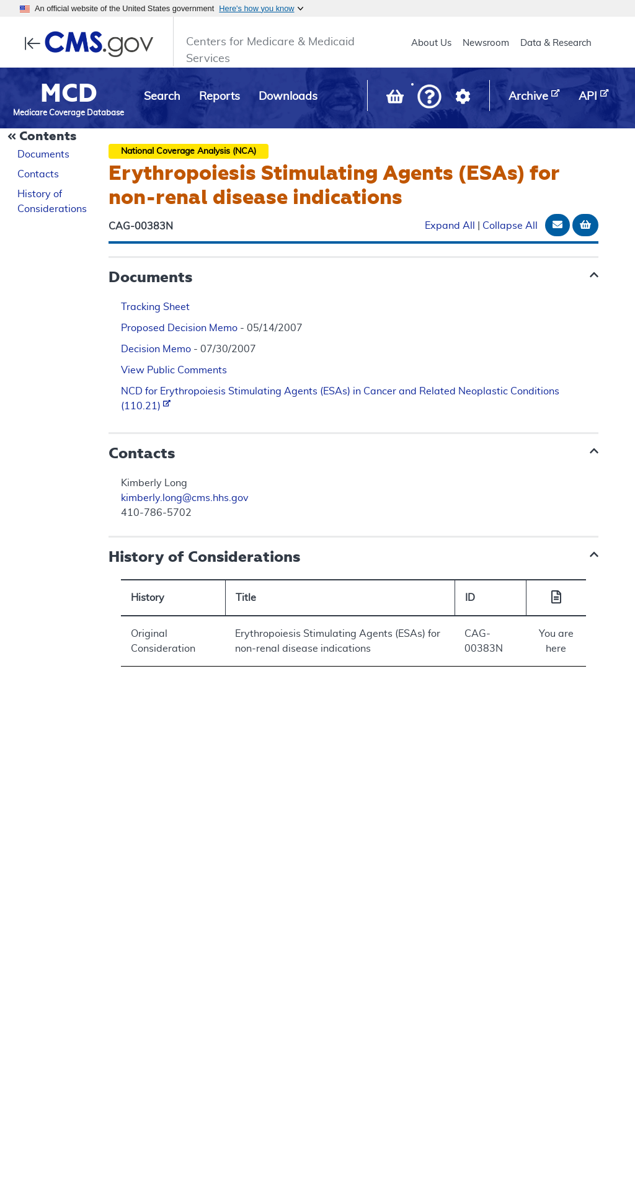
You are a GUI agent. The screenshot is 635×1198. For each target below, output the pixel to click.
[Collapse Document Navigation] (43, 137)
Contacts (38, 174)
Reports (219, 96)
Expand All (450, 226)
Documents (43, 154)
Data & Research (556, 43)
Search (162, 96)
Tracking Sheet (155, 307)
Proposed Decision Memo (179, 328)
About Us (431, 43)
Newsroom (486, 43)
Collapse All (510, 226)
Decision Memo (156, 349)
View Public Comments (174, 370)
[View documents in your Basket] (396, 99)
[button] (429, 98)
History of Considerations (52, 201)
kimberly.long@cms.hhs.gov (185, 498)
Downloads (288, 96)
